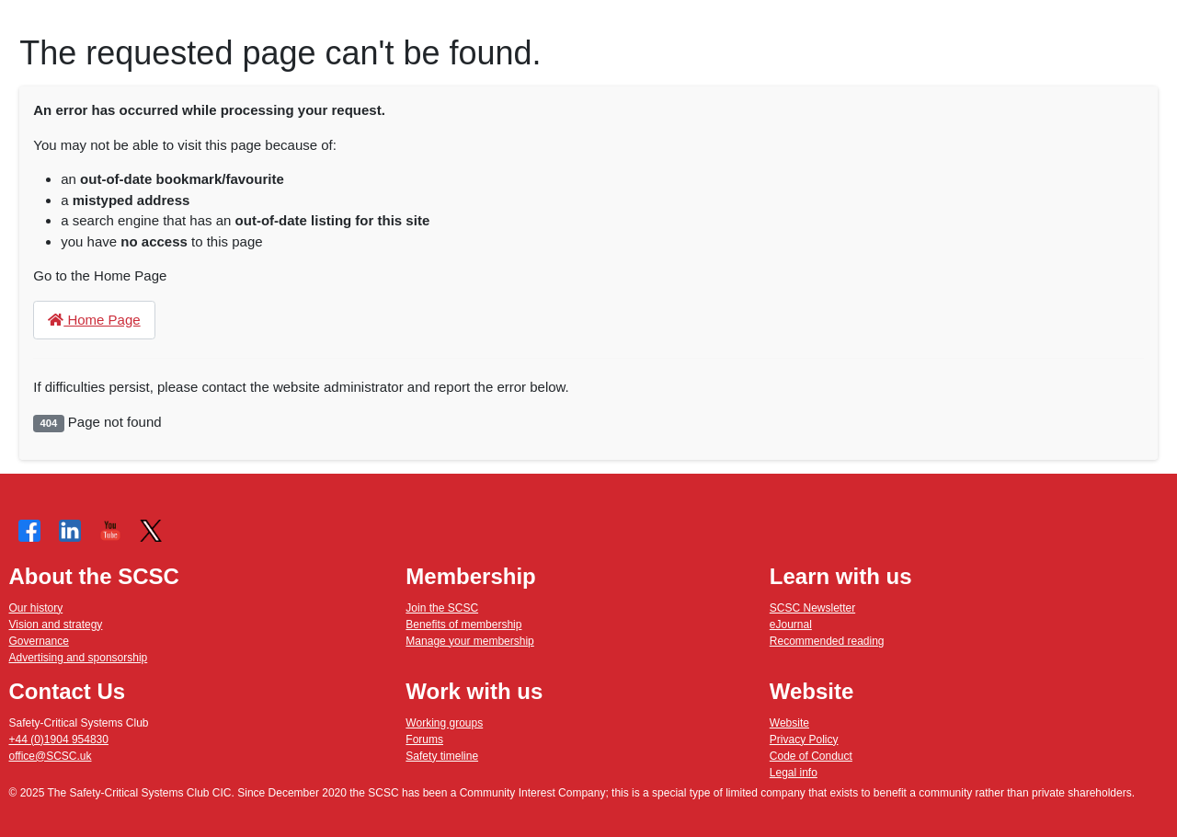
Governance (39, 641)
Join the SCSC (442, 608)
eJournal (791, 624)
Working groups (444, 723)
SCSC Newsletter (812, 608)
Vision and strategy (56, 624)
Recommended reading (827, 641)
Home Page (94, 319)
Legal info (793, 772)
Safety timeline (442, 756)
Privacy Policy (804, 739)
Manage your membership (469, 641)
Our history (36, 608)
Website (789, 723)
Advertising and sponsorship (78, 657)
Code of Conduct (811, 756)
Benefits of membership (463, 624)
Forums (424, 739)
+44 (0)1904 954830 (59, 739)
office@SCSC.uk (50, 756)
